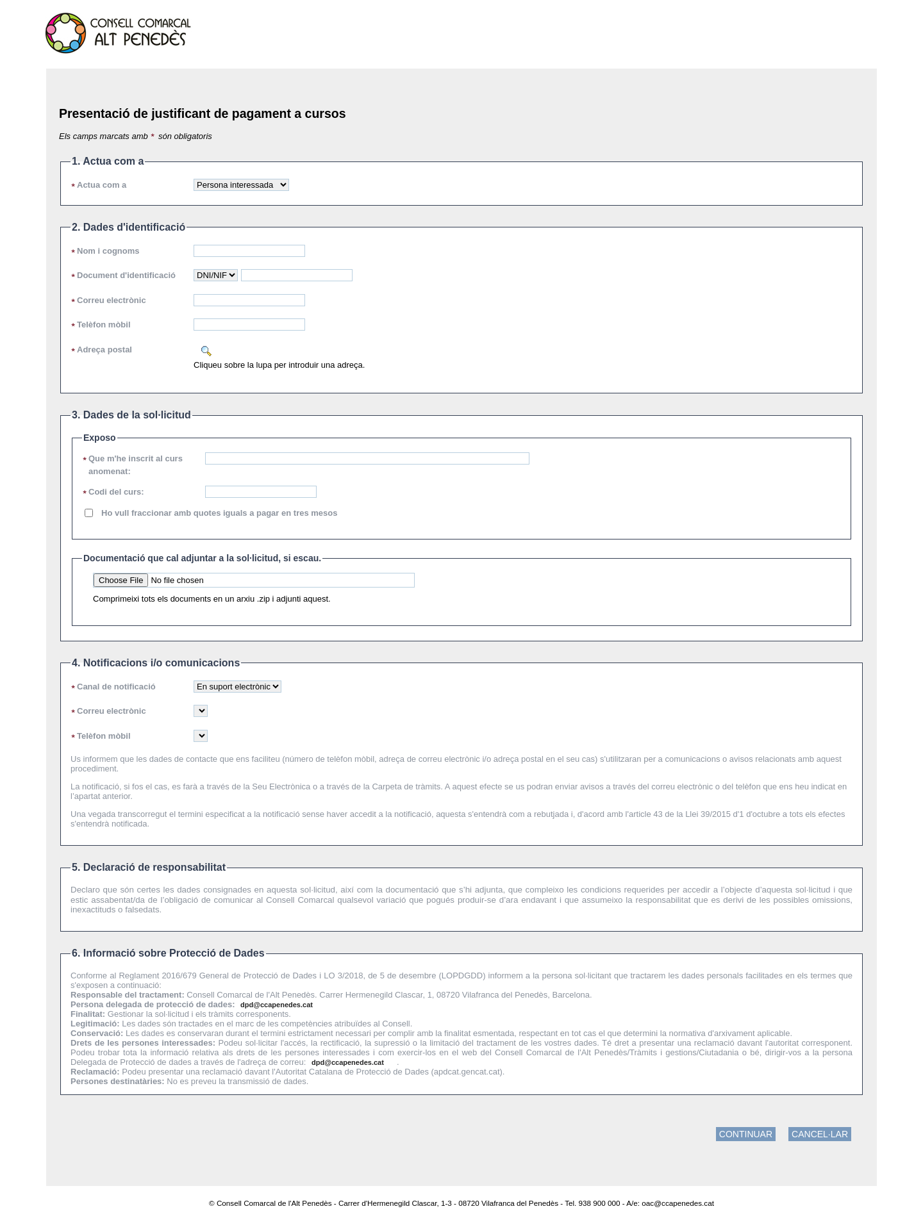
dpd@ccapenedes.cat (276, 1005)
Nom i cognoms (108, 251)
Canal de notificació (116, 686)
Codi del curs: (116, 492)
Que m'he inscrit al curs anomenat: (135, 465)
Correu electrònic (111, 300)
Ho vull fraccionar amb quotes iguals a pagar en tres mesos (219, 513)
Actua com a (101, 185)
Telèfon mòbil (104, 324)
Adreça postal (104, 349)
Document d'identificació (126, 275)
